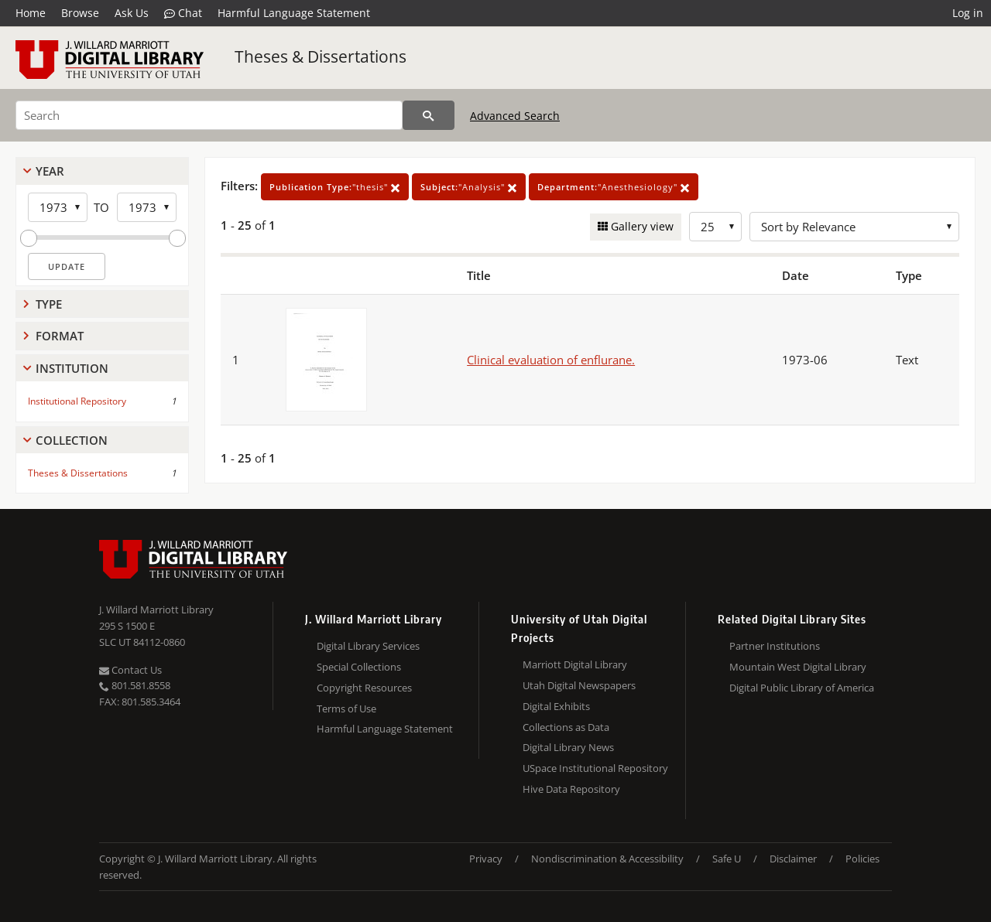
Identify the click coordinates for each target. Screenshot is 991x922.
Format (60, 335)
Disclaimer (793, 859)
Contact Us (130, 670)
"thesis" (334, 187)
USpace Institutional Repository (595, 768)
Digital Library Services (368, 646)
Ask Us (132, 12)
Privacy (485, 859)
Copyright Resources (364, 688)
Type (49, 304)
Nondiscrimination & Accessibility (607, 859)
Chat (183, 13)
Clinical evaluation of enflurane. (551, 359)
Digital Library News (568, 747)
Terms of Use (346, 708)
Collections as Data (566, 727)
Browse (80, 12)
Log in (967, 12)
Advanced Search (515, 115)
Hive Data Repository (571, 789)
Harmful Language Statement (294, 12)
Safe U (726, 859)
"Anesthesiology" (613, 187)
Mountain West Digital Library (797, 667)
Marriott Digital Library (575, 664)
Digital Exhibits (556, 706)
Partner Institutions (774, 646)
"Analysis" (468, 187)
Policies (862, 859)
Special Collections (359, 667)
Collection (72, 440)
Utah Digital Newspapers (579, 685)
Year (50, 171)
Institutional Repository (77, 401)
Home (30, 12)
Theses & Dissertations (320, 56)
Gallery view (641, 226)
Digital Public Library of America (801, 688)
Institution (72, 368)
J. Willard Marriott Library (156, 609)
